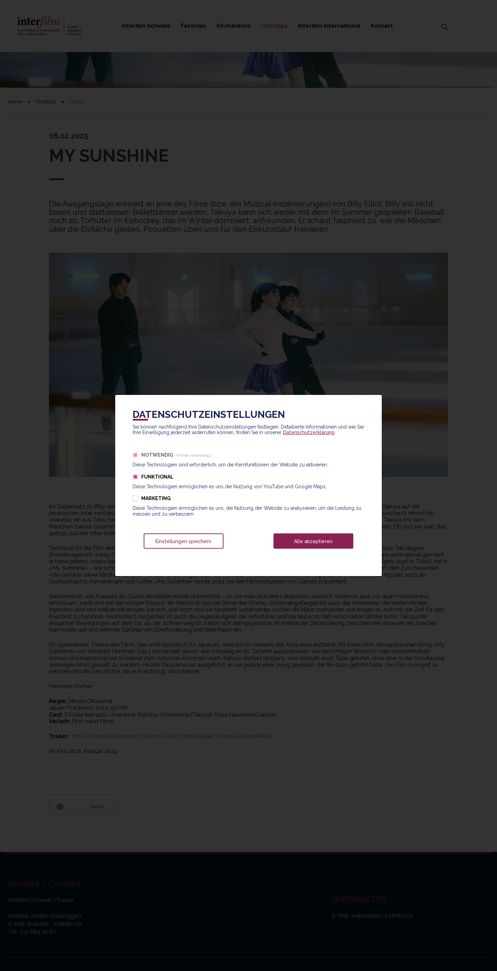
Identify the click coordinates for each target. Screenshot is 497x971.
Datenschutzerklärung (309, 432)
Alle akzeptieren (313, 541)
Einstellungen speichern (183, 541)
